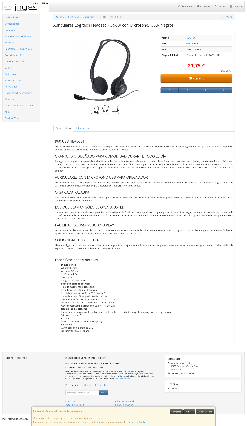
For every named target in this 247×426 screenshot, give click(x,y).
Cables (8, 67)
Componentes (12, 23)
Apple (8, 111)
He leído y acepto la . (88, 385)
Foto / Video (11, 86)
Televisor (9, 42)
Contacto (203, 6)
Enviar (103, 392)
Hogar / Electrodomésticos (18, 92)
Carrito (236, 6)
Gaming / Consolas (14, 61)
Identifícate (184, 6)
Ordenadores (11, 17)
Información (82, 128)
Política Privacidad (74, 404)
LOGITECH (191, 37)
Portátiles (10, 29)
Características (63, 128)
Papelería (9, 99)
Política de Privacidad (123, 378)
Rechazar (189, 411)
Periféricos (10, 74)
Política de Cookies (137, 421)
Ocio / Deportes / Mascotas (19, 105)
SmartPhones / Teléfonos (18, 36)
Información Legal (124, 401)
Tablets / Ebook (13, 80)
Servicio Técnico (13, 118)
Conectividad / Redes (15, 55)
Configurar (176, 411)
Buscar (219, 6)
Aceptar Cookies (204, 411)
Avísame (196, 78)
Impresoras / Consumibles (18, 48)
